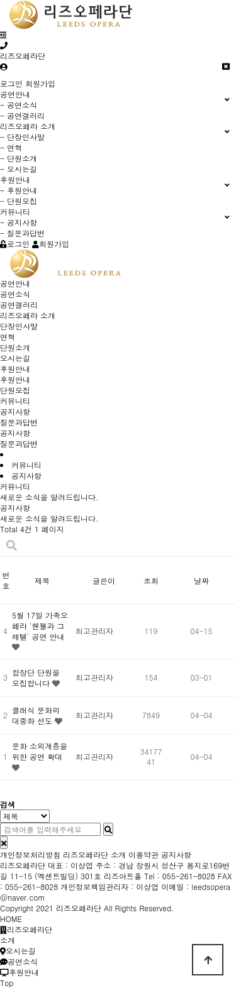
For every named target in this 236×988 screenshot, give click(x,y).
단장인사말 (19, 326)
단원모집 (15, 390)
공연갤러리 (19, 304)
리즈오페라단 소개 (94, 854)
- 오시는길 (18, 168)
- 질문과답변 (22, 233)
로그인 (11, 83)
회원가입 (40, 83)
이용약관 (143, 854)
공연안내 (15, 283)
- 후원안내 (18, 190)
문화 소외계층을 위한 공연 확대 (39, 751)
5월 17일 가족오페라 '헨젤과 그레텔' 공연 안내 (40, 626)
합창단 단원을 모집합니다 (36, 677)
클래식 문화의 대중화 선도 (36, 715)
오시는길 (15, 358)
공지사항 (15, 411)
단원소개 (15, 347)
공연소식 (15, 293)
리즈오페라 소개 (27, 315)
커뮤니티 (15, 400)
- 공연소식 (18, 104)
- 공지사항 (18, 222)
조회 (151, 580)
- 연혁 (11, 147)
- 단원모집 (18, 200)
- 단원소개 (18, 158)
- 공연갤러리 (22, 115)
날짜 (201, 580)
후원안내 (15, 368)
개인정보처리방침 (30, 854)
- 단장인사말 (22, 136)
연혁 (7, 336)
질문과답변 (19, 422)
